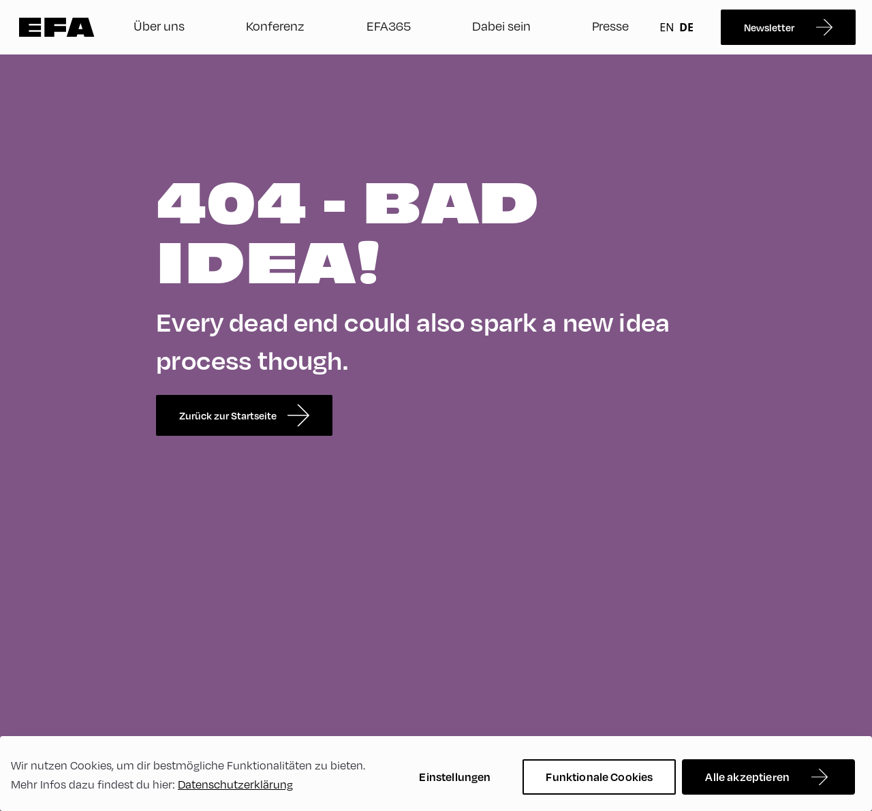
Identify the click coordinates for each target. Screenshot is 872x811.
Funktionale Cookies (599, 776)
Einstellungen (454, 776)
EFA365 (389, 25)
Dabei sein (501, 25)
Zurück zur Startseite (244, 415)
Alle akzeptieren (747, 776)
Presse (610, 25)
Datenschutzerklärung (235, 784)
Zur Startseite (57, 27)
